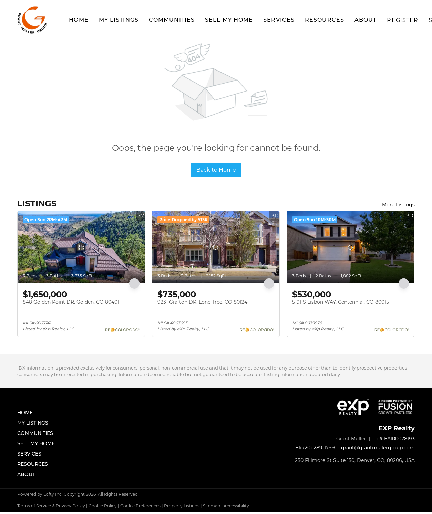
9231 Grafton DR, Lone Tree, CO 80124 (202, 302)
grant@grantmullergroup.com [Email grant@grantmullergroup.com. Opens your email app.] (378, 451)
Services (279, 20)
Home (78, 20)
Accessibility (236, 508)
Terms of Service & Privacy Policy (51, 508)
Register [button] (402, 20)
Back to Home (216, 170)
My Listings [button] (118, 20)
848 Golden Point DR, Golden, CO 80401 (71, 302)
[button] (32, 20)
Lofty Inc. (53, 496)
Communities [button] (172, 20)
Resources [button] (324, 20)
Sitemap (211, 508)
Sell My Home (229, 20)
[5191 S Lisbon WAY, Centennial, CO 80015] (350, 247)
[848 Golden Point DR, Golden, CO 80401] (81, 247)
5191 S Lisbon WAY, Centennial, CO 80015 (340, 302)
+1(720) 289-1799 (315, 451)
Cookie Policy (103, 508)
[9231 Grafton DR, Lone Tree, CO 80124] (215, 247)
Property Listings (181, 508)
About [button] (365, 20)
